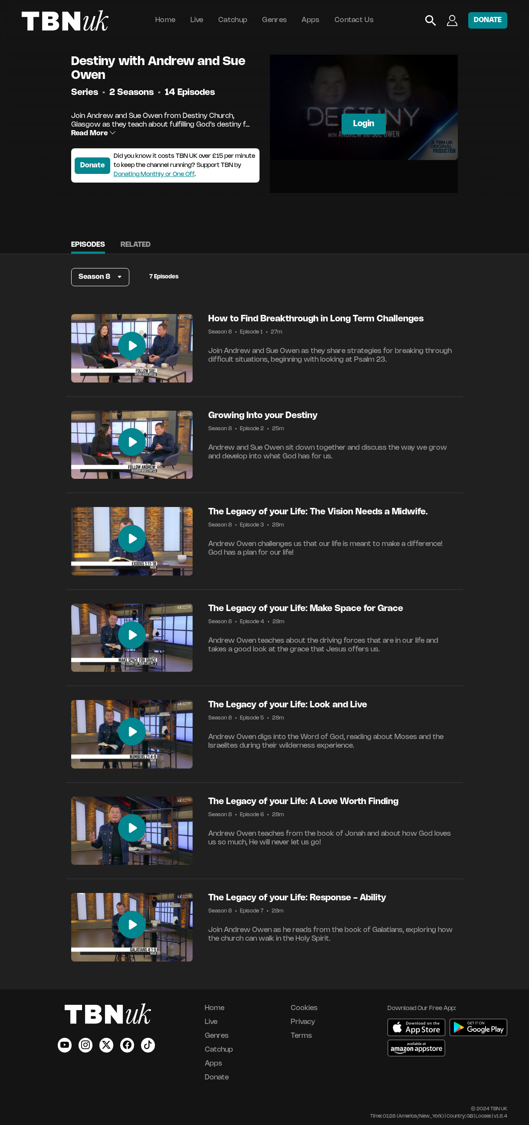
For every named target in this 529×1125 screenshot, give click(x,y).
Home (165, 20)
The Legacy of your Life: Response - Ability (297, 898)
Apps (310, 20)
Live (197, 20)
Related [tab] (136, 245)
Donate (92, 165)
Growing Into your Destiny (263, 416)
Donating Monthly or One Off (154, 174)
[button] (100, 277)
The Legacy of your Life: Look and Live (287, 705)
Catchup (232, 20)
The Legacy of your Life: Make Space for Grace (305, 609)
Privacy (303, 1022)
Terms (301, 1036)
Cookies (304, 1008)
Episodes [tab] (88, 245)
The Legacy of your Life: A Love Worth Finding (303, 802)
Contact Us (354, 20)
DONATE (488, 20)
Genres (274, 20)
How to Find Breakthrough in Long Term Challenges (316, 319)
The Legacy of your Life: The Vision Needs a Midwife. (318, 512)
